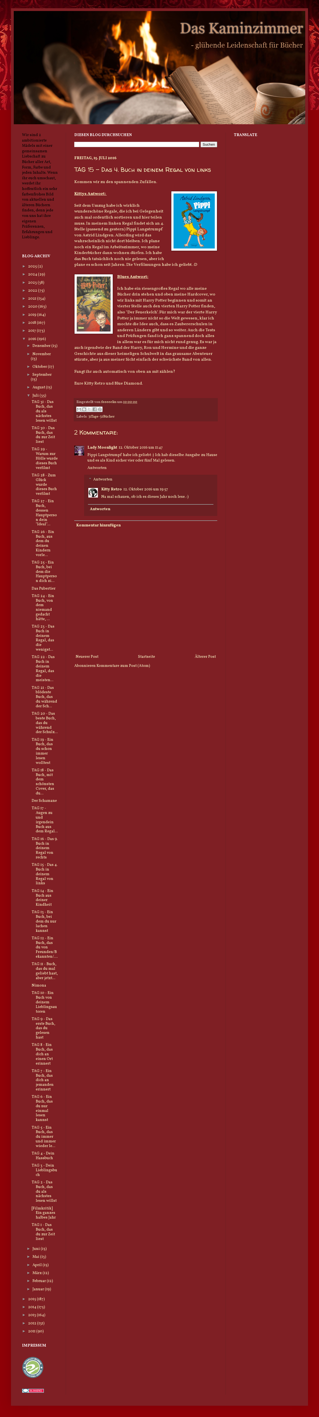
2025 (33, 266)
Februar (39, 1281)
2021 (32, 298)
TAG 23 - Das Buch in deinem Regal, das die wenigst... (43, 638)
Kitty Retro (111, 489)
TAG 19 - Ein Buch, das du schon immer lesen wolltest (42, 751)
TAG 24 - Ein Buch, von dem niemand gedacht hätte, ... (43, 607)
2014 (32, 1307)
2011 (32, 1331)
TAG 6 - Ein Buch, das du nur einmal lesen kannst (42, 1108)
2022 (33, 290)
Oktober (40, 366)
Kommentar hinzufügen (98, 525)
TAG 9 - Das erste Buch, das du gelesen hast (43, 1028)
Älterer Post (205, 656)
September (42, 374)
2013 (32, 1315)
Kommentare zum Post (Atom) (123, 666)
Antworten (97, 468)
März (37, 1273)
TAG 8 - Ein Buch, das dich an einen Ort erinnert (42, 1054)
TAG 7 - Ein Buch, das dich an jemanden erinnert (43, 1080)
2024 (33, 274)
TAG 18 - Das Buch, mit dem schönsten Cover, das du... (43, 782)
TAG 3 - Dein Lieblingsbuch (44, 1170)
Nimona (39, 985)
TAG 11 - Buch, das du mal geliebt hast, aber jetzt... (45, 971)
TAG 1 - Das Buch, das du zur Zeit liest (43, 1231)
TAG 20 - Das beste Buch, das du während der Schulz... (45, 723)
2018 (32, 322)
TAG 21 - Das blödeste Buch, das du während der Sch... (44, 697)
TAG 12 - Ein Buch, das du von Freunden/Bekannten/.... (45, 947)
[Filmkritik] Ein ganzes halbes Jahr (44, 1213)
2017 (32, 330)
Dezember (41, 346)
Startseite (146, 656)
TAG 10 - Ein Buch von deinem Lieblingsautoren (44, 1002)
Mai (36, 1256)
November (41, 354)
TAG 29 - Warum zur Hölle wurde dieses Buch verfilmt (45, 458)
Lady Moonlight (102, 447)
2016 (32, 339)
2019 (32, 314)
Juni (36, 1249)
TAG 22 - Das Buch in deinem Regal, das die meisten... (43, 668)
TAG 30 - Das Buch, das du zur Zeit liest (43, 435)
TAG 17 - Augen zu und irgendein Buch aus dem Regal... (45, 820)
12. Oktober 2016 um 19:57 (145, 489)
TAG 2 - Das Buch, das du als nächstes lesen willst (44, 1191)
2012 (32, 1323)
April (37, 1265)
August (39, 387)
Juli (36, 395)
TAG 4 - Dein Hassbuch (43, 1156)
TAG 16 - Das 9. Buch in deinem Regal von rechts (45, 848)
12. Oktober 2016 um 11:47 (141, 447)
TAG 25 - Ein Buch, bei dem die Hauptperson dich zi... (44, 572)
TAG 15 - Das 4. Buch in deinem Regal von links (44, 874)
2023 (33, 282)
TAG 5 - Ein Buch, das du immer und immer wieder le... (44, 1137)
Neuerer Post (87, 656)
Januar (38, 1289)
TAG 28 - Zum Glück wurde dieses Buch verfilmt (44, 484)
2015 (32, 1299)
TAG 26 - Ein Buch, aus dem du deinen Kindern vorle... (43, 543)
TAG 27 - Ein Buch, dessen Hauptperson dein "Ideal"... (44, 513)
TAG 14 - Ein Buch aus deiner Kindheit (42, 897)
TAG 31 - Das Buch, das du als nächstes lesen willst (44, 411)
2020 (33, 306)
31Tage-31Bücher (101, 416)
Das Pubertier (44, 588)
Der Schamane (44, 800)
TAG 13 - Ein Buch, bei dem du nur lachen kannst (44, 921)
